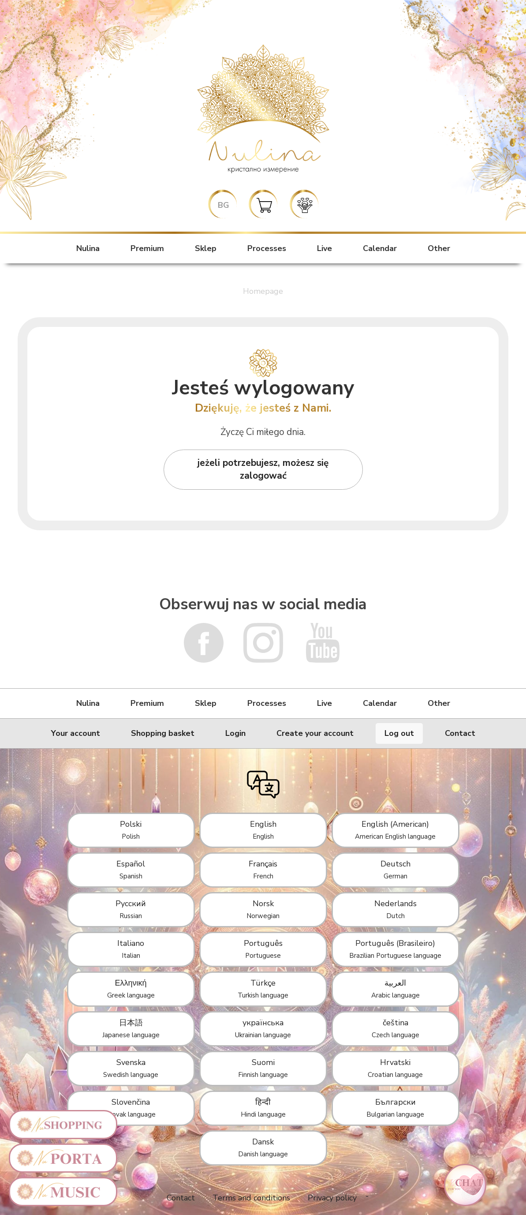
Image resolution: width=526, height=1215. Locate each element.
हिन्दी (263, 1108)
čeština (395, 1028)
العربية (395, 989)
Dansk (263, 1147)
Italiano (130, 949)
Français (263, 870)
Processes (266, 248)
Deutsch (395, 870)
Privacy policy (332, 1197)
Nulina (88, 248)
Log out (399, 733)
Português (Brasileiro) (395, 949)
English (263, 830)
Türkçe (263, 989)
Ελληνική (131, 989)
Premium (147, 248)
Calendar (380, 248)
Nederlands (395, 909)
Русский (131, 909)
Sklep (205, 248)
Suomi (263, 1068)
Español (130, 870)
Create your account (315, 733)
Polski (131, 830)
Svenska (130, 1068)
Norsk (263, 909)
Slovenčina (131, 1108)
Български (395, 1108)
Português (263, 949)
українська (263, 1028)
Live (324, 248)
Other (439, 248)
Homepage (263, 291)
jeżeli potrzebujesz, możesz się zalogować (263, 469)
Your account (75, 733)
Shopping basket (162, 733)
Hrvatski (395, 1068)
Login (235, 733)
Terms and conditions (251, 1197)
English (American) (395, 830)
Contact (460, 733)
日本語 (131, 1028)
